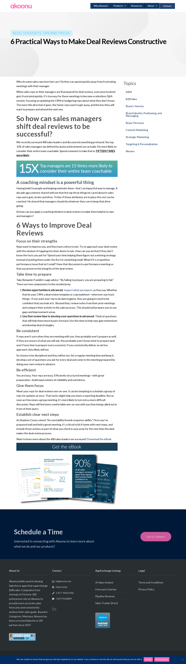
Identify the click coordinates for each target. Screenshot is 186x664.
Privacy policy (162, 659)
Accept (148, 659)
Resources (136, 6)
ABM (129, 92)
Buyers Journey (135, 106)
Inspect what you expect (78, 290)
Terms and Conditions (150, 582)
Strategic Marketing (137, 137)
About (150, 6)
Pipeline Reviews (105, 596)
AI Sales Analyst (104, 582)
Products (120, 6)
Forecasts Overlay (105, 589)
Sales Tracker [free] (106, 603)
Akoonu (130, 151)
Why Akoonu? (102, 6)
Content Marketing (137, 130)
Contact (166, 6)
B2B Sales (131, 99)
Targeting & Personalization (142, 144)
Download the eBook (99, 439)
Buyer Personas (135, 122)
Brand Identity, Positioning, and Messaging (144, 114)
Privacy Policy (146, 589)
